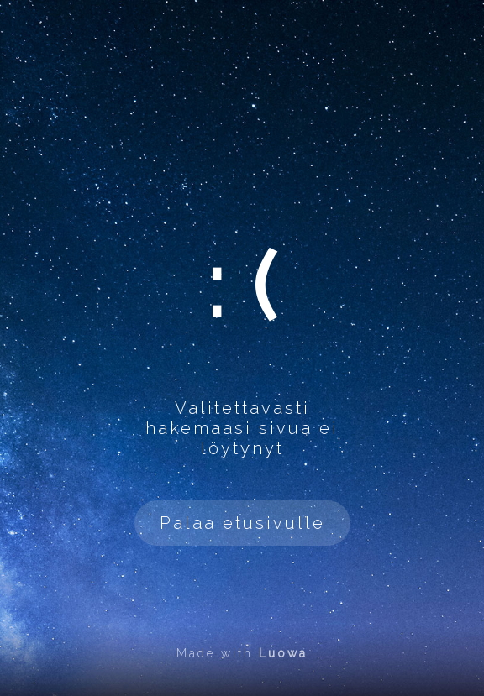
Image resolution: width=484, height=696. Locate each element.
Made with (242, 653)
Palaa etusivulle (242, 523)
